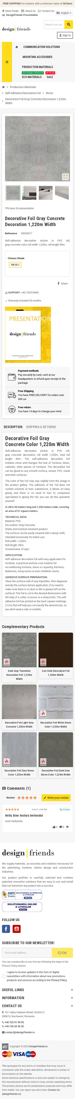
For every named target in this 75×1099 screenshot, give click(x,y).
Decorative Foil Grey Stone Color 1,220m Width (19, 772)
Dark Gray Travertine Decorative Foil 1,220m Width (19, 675)
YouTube (17, 929)
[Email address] (27, 953)
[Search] (58, 24)
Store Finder (10, 10)
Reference (11, 233)
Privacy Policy (59, 980)
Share (63, 283)
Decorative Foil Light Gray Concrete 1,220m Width (19, 724)
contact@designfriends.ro (20, 1032)
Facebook (6, 929)
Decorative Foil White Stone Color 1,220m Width (55, 724)
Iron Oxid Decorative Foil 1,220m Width (55, 673)
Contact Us (46, 10)
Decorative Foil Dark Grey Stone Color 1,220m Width (56, 772)
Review (10, 797)
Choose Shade (16, 258)
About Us (28, 10)
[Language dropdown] (64, 13)
